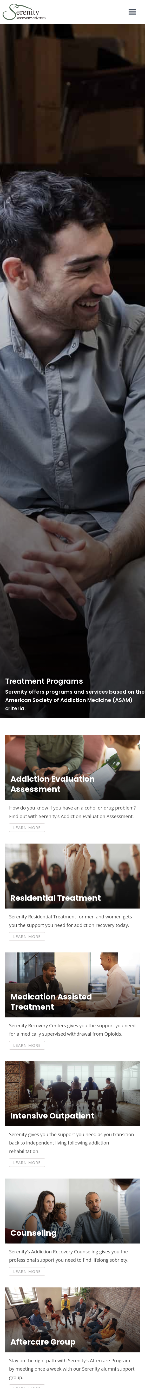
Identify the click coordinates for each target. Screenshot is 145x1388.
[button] (132, 12)
